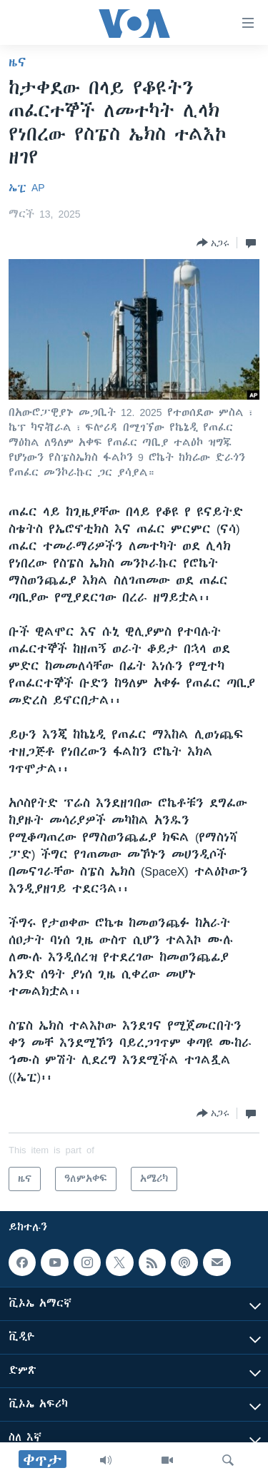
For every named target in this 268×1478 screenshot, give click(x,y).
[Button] (213, 242)
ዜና (17, 62)
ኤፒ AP (27, 187)
